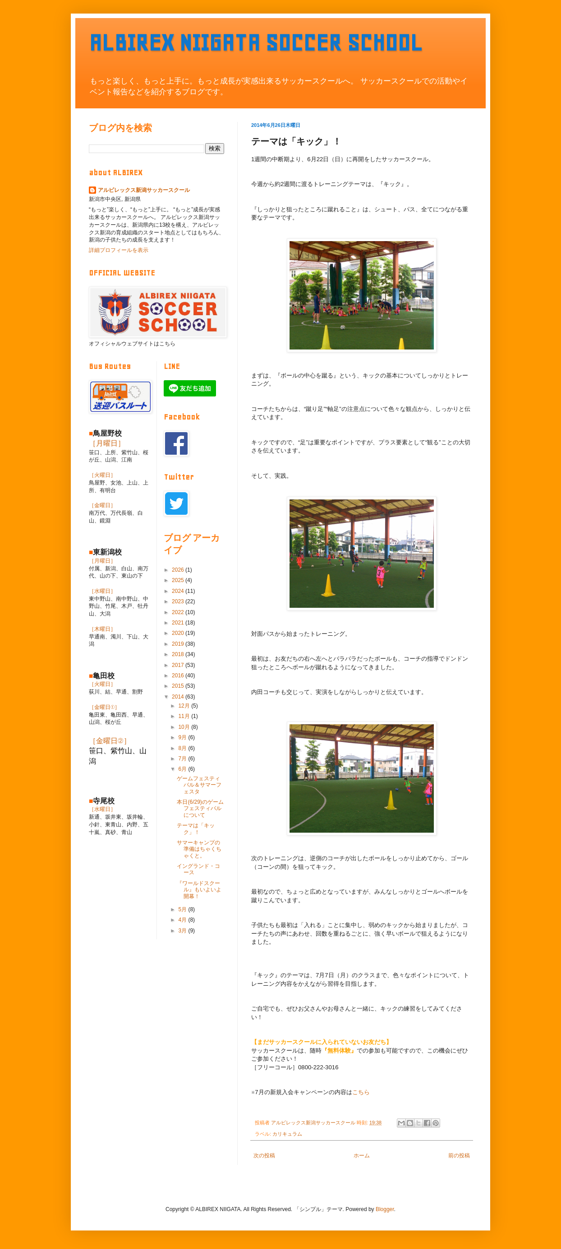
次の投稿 (264, 1155)
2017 (178, 665)
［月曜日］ (107, 443)
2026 (178, 570)
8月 (183, 748)
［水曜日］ (102, 591)
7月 (183, 758)
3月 (183, 930)
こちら (361, 1092)
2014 (178, 697)
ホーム (362, 1155)
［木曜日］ (102, 629)
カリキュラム (287, 1134)
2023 (178, 601)
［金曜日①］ (104, 707)
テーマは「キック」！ (196, 828)
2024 (178, 591)
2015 (178, 686)
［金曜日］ (102, 505)
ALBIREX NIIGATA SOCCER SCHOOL (256, 42)
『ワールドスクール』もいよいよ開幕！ (199, 889)
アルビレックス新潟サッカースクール (144, 190)
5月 (183, 909)
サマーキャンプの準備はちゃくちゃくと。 (199, 849)
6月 (183, 769)
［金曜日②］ (110, 741)
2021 (178, 623)
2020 (178, 633)
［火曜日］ (102, 475)
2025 (178, 580)
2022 (178, 612)
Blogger (385, 1209)
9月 (183, 737)
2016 (178, 675)
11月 (184, 716)
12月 (184, 706)
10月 (184, 727)
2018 (178, 654)
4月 (183, 920)
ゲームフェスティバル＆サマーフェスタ (199, 785)
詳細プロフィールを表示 (118, 250)
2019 (178, 644)
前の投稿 (459, 1155)
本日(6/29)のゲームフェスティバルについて (200, 808)
